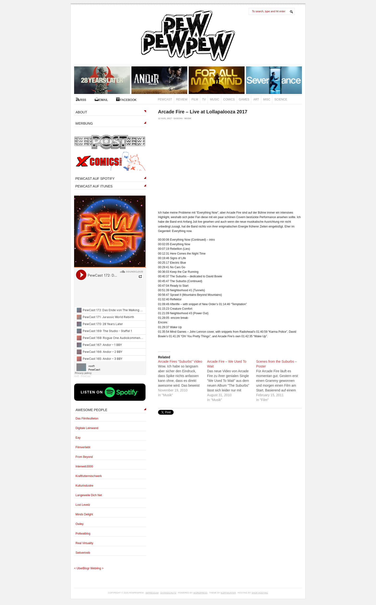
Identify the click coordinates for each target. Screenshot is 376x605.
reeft (76, 376)
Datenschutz (168, 593)
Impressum (152, 593)
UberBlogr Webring (88, 568)
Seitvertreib (83, 552)
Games (244, 99)
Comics (229, 99)
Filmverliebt (83, 447)
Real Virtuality (84, 543)
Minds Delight (84, 514)
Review (181, 99)
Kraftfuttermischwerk (89, 476)
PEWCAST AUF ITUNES (93, 186)
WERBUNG (84, 123)
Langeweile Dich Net (89, 495)
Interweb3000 (84, 466)
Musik (187, 118)
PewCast (165, 99)
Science (280, 99)
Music (214, 99)
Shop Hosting (260, 593)
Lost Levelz (83, 504)
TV (204, 99)
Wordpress (200, 593)
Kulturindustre (84, 485)
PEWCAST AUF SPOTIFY (95, 178)
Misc (266, 99)
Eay (78, 437)
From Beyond (84, 457)
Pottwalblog (83, 533)
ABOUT (81, 112)
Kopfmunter (228, 593)
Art (256, 99)
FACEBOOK (126, 99)
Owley (79, 524)
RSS (81, 99)
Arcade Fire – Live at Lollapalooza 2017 (202, 111)
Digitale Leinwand (87, 428)
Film (195, 99)
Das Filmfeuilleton (87, 418)
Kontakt (101, 99)
